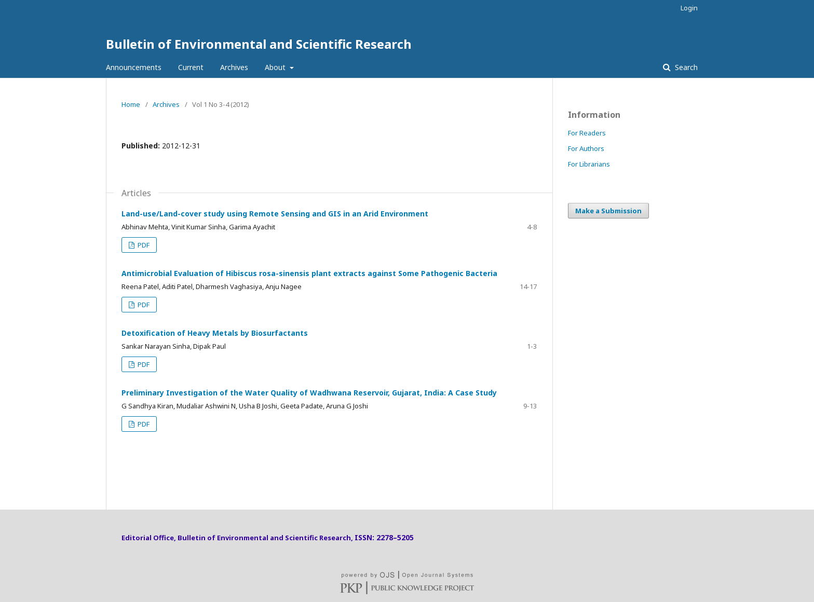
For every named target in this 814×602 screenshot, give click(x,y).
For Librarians (589, 164)
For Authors (586, 148)
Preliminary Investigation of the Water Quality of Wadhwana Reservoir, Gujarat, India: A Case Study (309, 393)
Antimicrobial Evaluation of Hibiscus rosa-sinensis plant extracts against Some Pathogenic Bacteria (309, 273)
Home (130, 104)
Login (689, 7)
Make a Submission (608, 210)
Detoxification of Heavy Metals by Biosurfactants (214, 333)
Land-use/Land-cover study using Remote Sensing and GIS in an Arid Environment (274, 213)
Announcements (133, 67)
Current (191, 67)
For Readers (587, 133)
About (276, 67)
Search (685, 67)
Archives (234, 67)
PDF (143, 245)
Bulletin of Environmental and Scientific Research (259, 43)
